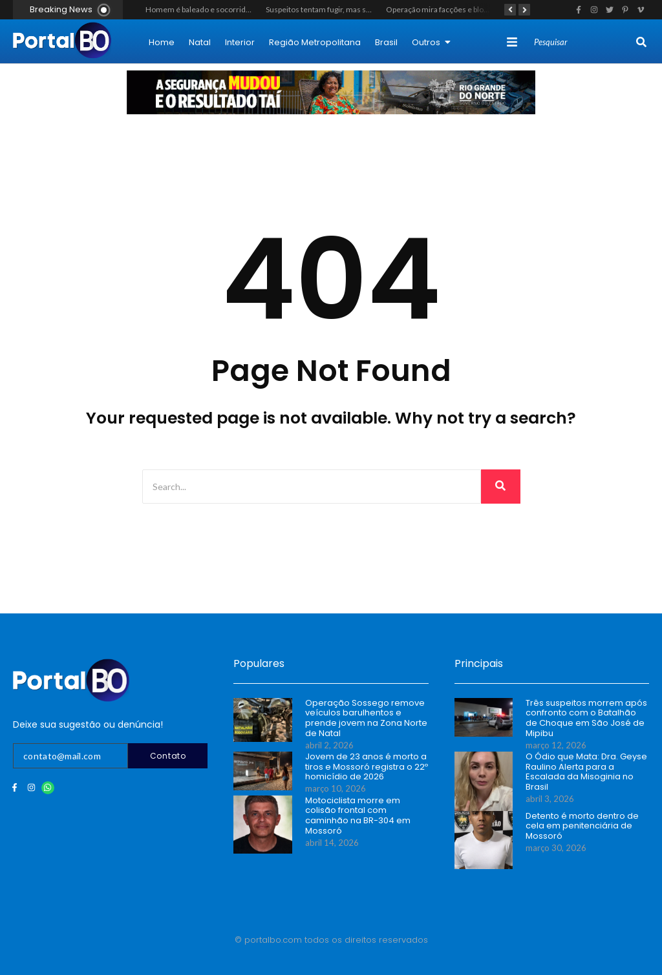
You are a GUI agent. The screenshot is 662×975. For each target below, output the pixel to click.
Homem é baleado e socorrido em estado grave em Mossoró (250, 9)
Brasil (386, 42)
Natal (200, 42)
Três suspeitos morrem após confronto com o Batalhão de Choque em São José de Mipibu (586, 718)
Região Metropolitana (315, 42)
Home (162, 42)
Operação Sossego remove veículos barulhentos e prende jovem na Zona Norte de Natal (366, 718)
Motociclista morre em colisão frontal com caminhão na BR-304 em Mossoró (358, 815)
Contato (168, 755)
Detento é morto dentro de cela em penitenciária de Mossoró (582, 826)
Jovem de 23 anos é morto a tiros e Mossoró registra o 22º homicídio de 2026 (366, 767)
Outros (431, 42)
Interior (240, 42)
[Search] (583, 42)
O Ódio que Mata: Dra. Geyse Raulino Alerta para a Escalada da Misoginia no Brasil (586, 772)
